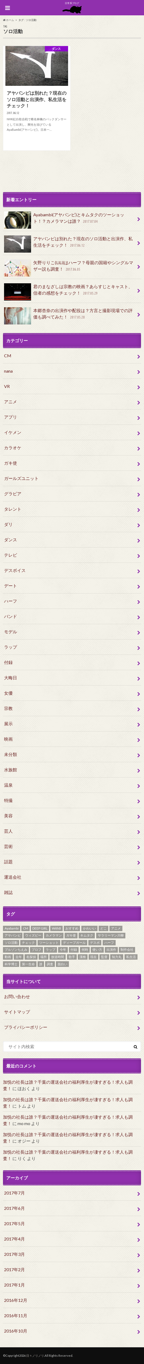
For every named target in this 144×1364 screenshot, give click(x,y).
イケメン (12, 432)
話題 (8, 861)
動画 (8, 957)
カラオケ (12, 447)
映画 (8, 738)
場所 (43, 957)
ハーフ (10, 600)
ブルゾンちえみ (16, 950)
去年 (18, 957)
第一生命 (28, 964)
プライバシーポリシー (25, 1027)
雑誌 (8, 892)
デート (10, 585)
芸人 (8, 830)
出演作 (111, 950)
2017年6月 (14, 1208)
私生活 (131, 957)
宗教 (8, 708)
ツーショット (49, 943)
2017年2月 (14, 1269)
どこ (103, 928)
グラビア (12, 493)
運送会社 (12, 876)
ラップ (10, 646)
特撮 (8, 800)
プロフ (36, 950)
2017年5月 (14, 1223)
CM (7, 355)
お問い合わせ (17, 996)
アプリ (10, 416)
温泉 (8, 784)
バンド (10, 616)
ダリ (8, 524)
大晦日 (10, 677)
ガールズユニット (21, 478)
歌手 (72, 957)
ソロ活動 (11, 943)
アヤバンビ (13, 935)
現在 (93, 957)
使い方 (97, 950)
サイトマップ (17, 1011)
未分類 (10, 754)
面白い (62, 964)
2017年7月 (14, 1192)
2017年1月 (14, 1284)
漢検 (82, 957)
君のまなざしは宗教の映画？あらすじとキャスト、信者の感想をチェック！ (68, 292)
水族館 (10, 769)
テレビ (10, 554)
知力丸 (117, 957)
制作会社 (126, 950)
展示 (8, 723)
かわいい (89, 928)
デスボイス (15, 570)
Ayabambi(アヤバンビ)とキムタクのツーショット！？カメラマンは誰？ (64, 220)
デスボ (95, 943)
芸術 (8, 846)
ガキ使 (10, 462)
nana (8, 370)
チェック (28, 943)
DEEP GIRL (40, 928)
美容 (8, 815)
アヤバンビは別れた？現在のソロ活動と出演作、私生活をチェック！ (68, 244)
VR (7, 386)
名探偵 (31, 957)
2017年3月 (14, 1254)
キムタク (86, 935)
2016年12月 (15, 1300)
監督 (104, 957)
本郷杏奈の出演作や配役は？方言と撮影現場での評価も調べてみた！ (68, 315)
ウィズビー (33, 935)
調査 (50, 964)
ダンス (10, 539)
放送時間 (57, 957)
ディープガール (74, 943)
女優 (8, 692)
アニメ (10, 401)
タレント (12, 508)
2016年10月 (15, 1330)
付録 (8, 662)
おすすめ (71, 928)
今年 (63, 950)
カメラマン (54, 935)
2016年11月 (15, 1315)
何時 (85, 950)
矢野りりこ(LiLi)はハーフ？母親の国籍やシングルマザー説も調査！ (68, 268)
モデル (10, 631)
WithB (56, 928)
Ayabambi (12, 928)
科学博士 (11, 964)
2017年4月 (14, 1238)
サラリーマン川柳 (111, 935)
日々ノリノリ (35, 1355)
